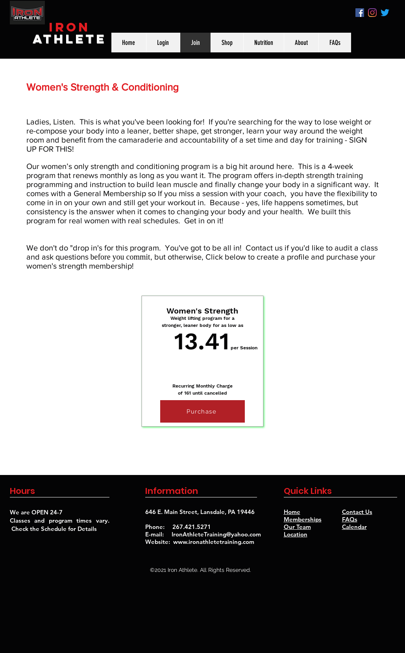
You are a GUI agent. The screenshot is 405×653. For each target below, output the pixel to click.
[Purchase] (202, 411)
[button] (301, 42)
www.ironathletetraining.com (213, 541)
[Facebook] (359, 12)
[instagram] (372, 12)
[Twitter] (385, 12)
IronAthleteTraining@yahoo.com (216, 534)
